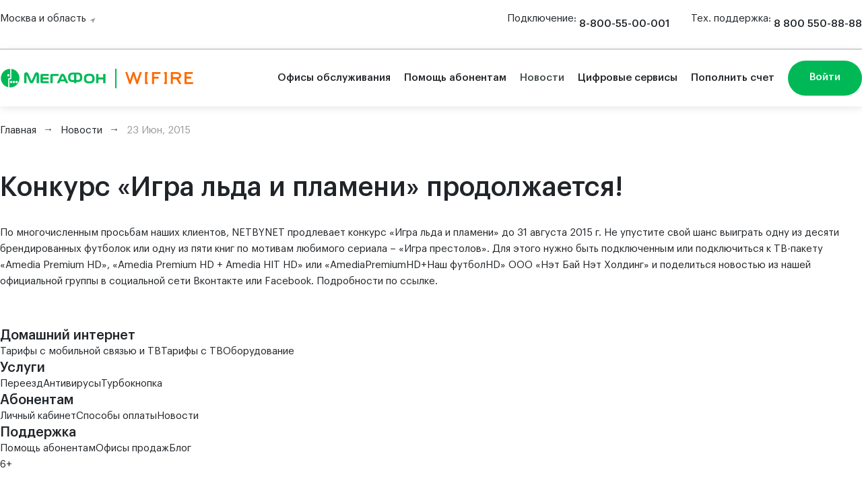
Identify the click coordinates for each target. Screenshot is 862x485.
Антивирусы (72, 384)
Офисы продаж (132, 448)
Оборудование (258, 351)
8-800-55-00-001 (624, 24)
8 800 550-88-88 (818, 24)
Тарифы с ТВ (192, 351)
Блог (180, 448)
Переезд (21, 384)
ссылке (417, 281)
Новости (542, 78)
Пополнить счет (732, 78)
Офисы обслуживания (334, 78)
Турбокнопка (131, 384)
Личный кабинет (38, 416)
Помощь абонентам (455, 78)
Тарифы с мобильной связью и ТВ (80, 351)
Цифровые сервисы (627, 78)
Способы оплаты (116, 416)
